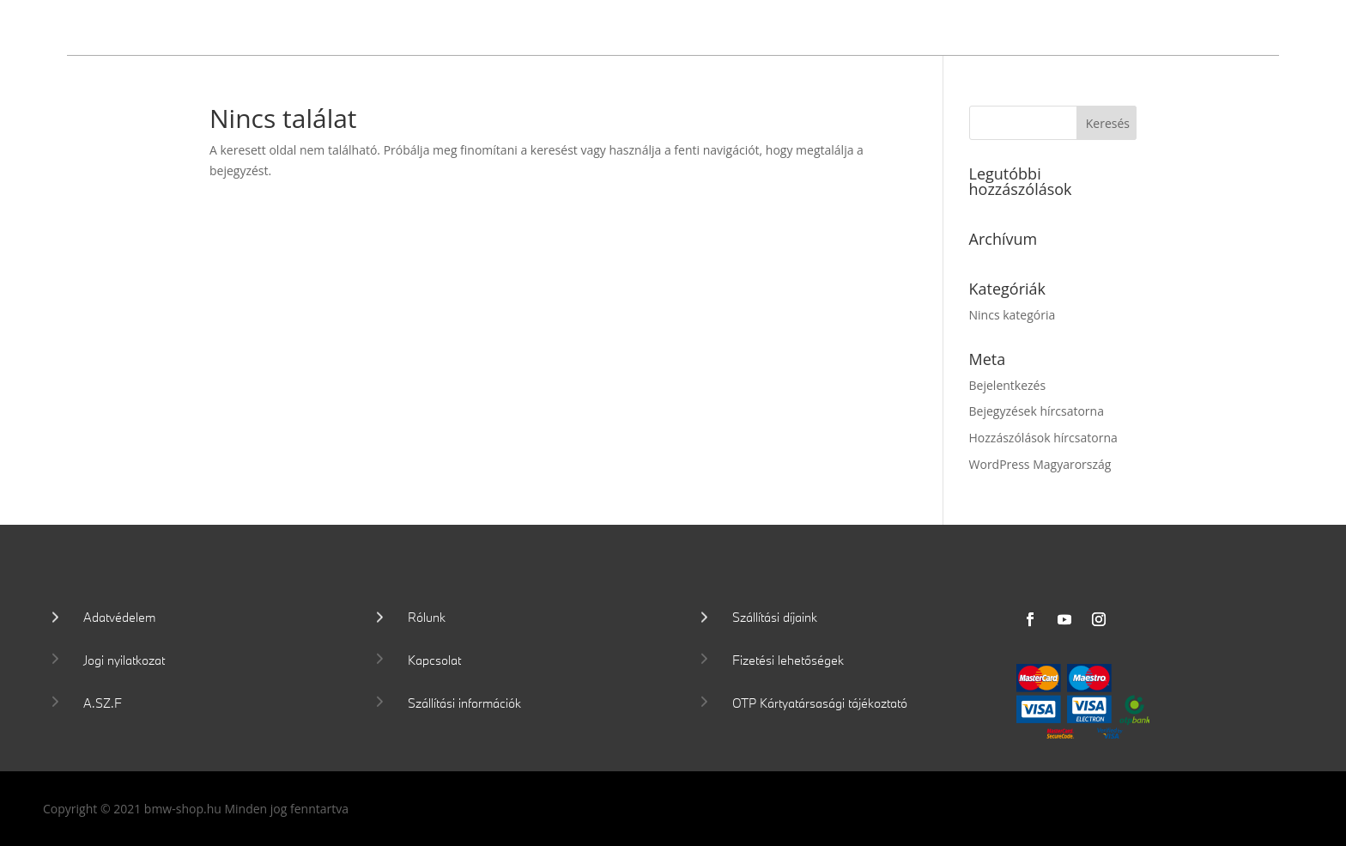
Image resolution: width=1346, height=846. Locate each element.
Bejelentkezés (1007, 385)
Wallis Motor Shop (193, 24)
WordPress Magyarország (1040, 464)
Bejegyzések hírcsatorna (1036, 411)
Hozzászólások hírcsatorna (1043, 437)
